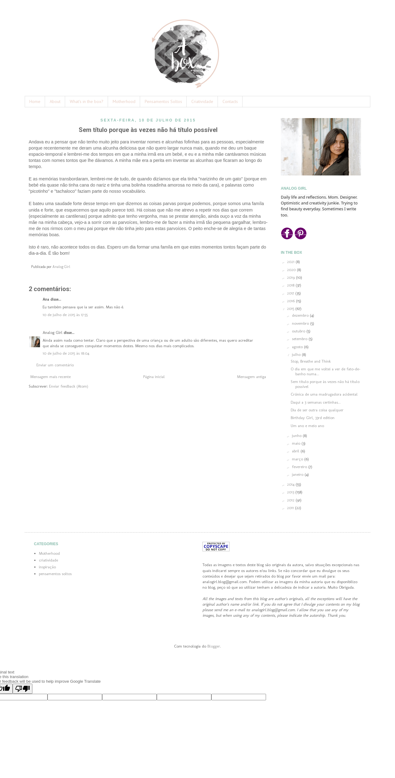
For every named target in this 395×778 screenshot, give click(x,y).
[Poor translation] (22, 689)
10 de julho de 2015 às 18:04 (66, 353)
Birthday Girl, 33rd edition (313, 417)
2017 (291, 293)
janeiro (298, 474)
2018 (291, 285)
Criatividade (202, 101)
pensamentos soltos (55, 573)
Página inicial (154, 376)
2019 (291, 277)
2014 (291, 484)
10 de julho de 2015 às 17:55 (65, 314)
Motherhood (124, 101)
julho (297, 354)
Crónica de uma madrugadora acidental (324, 394)
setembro (300, 338)
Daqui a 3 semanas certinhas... (316, 402)
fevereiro (300, 466)
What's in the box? (86, 101)
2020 (292, 269)
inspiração (47, 567)
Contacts (230, 101)
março (298, 459)
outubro (299, 331)
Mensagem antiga (251, 376)
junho (297, 435)
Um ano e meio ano (307, 425)
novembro (301, 323)
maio (296, 443)
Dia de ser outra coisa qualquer (317, 410)
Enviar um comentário (55, 365)
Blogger (213, 646)
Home (34, 101)
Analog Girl (52, 332)
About (55, 101)
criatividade (48, 560)
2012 (291, 500)
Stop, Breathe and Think (311, 361)
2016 (291, 300)
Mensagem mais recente (50, 376)
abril (296, 451)
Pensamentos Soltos (163, 101)
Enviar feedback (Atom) (68, 386)
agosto (298, 346)
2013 (291, 492)
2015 (291, 308)
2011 (291, 507)
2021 (291, 261)
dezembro (301, 315)
